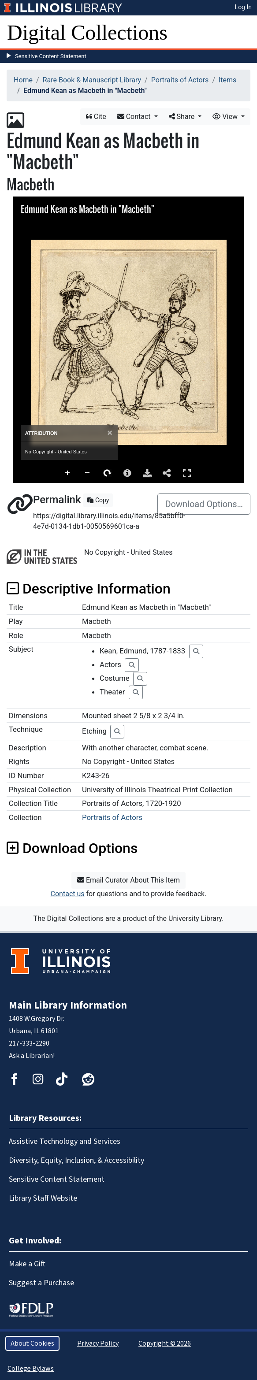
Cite (96, 116)
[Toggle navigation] (244, 32)
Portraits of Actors (180, 80)
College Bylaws (30, 1368)
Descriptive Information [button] (89, 588)
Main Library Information (68, 1005)
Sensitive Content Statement (50, 56)
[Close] (110, 433)
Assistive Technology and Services (64, 1141)
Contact (135, 116)
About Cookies (32, 1343)
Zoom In (67, 473)
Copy (98, 500)
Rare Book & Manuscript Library (92, 80)
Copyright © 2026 (164, 1343)
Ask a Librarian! (32, 1056)
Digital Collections (87, 32)
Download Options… (204, 504)
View (225, 116)
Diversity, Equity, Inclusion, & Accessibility (76, 1160)
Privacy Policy (98, 1343)
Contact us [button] (68, 894)
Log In (243, 7)
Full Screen (187, 473)
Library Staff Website (43, 1198)
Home (23, 80)
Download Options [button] (72, 848)
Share (183, 116)
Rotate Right (107, 473)
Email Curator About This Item (128, 880)
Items (227, 80)
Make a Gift (27, 1263)
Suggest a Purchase (41, 1282)
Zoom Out (87, 473)
